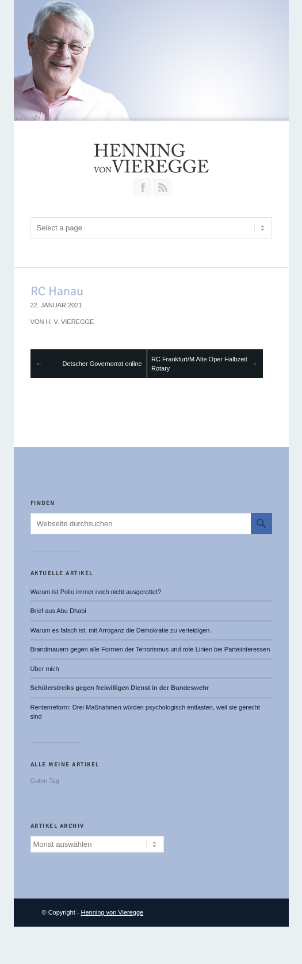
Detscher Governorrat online (102, 363)
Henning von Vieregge (112, 912)
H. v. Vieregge (69, 321)
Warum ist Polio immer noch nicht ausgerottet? (96, 591)
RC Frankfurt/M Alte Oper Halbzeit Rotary (199, 364)
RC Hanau (56, 291)
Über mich (44, 668)
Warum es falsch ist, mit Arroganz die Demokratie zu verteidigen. (121, 630)
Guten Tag (45, 780)
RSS (162, 187)
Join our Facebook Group (142, 187)
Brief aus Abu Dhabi (58, 610)
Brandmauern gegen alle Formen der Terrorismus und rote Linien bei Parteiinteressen (150, 649)
